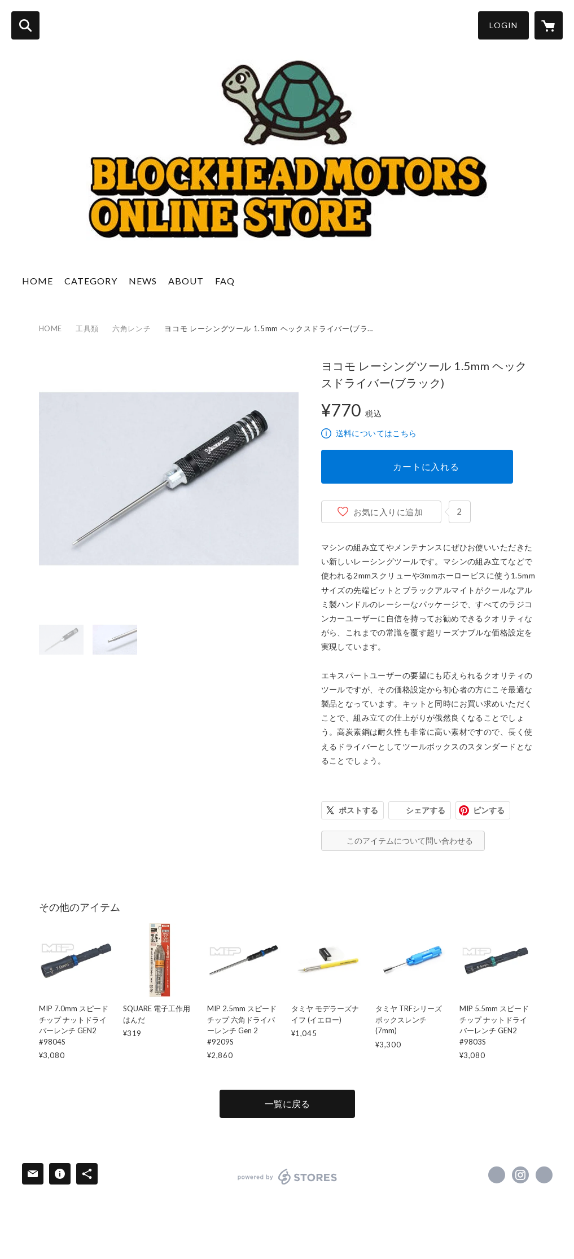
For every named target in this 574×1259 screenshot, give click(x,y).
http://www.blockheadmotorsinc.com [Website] (544, 1174)
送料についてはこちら (376, 433)
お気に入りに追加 (388, 512)
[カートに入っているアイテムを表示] (548, 25)
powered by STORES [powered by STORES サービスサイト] (288, 1177)
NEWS (143, 280)
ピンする (489, 810)
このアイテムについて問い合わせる (410, 840)
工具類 (87, 328)
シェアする (425, 810)
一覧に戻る (287, 1103)
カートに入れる (426, 466)
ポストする (358, 810)
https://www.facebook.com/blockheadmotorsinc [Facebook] (496, 1174)
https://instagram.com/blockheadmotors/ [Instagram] (520, 1174)
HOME (37, 280)
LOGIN (503, 25)
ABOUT (186, 280)
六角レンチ (131, 328)
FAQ (225, 280)
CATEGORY (90, 280)
